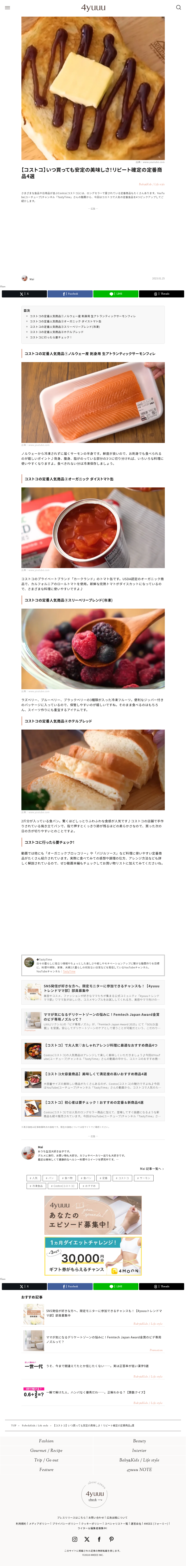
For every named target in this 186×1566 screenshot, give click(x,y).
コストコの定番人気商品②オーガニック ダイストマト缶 (65, 321)
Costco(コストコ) (64, 1185)
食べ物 (69, 1178)
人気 (35, 1178)
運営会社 (136, 1523)
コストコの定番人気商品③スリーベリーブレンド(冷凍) (65, 327)
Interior (139, 1451)
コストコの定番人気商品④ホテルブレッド (57, 332)
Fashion (46, 1441)
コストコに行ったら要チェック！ (51, 337)
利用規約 (21, 1523)
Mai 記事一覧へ (150, 1168)
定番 (104, 1178)
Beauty (139, 1441)
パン (51, 1178)
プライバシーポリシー (65, 1523)
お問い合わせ (96, 1517)
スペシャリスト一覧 (116, 1523)
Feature (46, 1470)
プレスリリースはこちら (71, 1517)
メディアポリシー (39, 1523)
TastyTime (69, 971)
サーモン (145, 1178)
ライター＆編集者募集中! (92, 1528)
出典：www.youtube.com (150, 162)
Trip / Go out (46, 1460)
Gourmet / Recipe (46, 1451)
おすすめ (90, 1185)
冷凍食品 (37, 1185)
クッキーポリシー (91, 1523)
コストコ (123, 1178)
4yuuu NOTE (139, 1470)
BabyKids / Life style (139, 1460)
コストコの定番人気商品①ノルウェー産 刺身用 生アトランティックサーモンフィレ (83, 316)
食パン (87, 1178)
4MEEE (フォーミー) (156, 1523)
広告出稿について (117, 1517)
